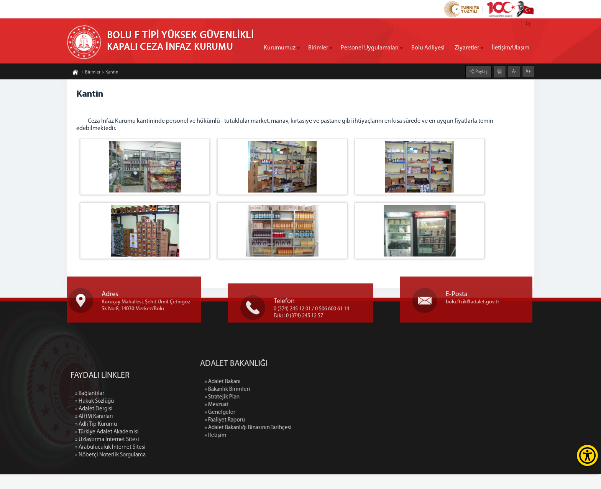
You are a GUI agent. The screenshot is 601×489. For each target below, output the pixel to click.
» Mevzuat (297, 420)
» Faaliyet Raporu (305, 435)
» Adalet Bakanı (303, 397)
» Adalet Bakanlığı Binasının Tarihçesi (328, 443)
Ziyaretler (467, 48)
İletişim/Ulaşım (510, 48)
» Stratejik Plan (302, 412)
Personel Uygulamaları (370, 48)
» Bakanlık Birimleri (307, 404)
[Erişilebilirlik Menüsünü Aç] (587, 455)
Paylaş (481, 66)
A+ (528, 66)
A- (514, 66)
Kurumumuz (280, 48)
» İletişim (296, 450)
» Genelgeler (300, 427)
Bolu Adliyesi (428, 48)
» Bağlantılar (89, 484)
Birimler (318, 48)
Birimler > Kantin (99, 77)
